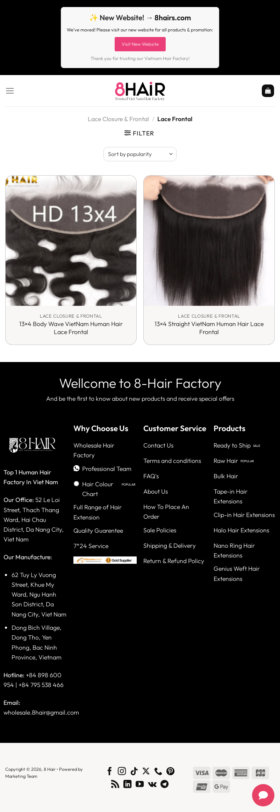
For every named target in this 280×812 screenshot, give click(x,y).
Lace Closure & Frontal (118, 119)
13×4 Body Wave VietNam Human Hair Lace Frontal (71, 328)
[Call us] (158, 771)
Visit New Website (140, 44)
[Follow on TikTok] (134, 771)
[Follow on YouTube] (140, 784)
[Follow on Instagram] (122, 771)
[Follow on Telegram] (164, 784)
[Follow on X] (146, 771)
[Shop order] (139, 154)
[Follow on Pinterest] (170, 771)
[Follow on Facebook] (110, 771)
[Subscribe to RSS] (115, 784)
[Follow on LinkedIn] (127, 784)
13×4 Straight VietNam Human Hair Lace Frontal (209, 328)
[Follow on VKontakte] (152, 784)
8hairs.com (173, 17)
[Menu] (10, 91)
